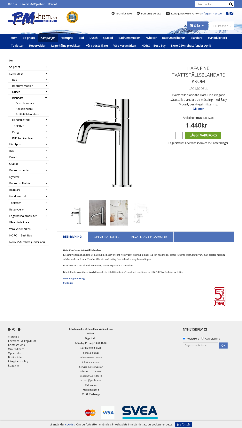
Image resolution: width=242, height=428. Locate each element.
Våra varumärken (124, 45)
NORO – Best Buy (153, 45)
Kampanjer (47, 38)
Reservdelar (37, 45)
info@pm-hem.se (211, 13)
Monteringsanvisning (74, 278)
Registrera (192, 338)
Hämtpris (66, 38)
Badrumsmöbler (129, 38)
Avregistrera (212, 338)
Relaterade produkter (149, 236)
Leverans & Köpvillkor (32, 4)
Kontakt (52, 4)
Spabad (108, 38)
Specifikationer (106, 236)
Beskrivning (72, 236)
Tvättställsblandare (27, 114)
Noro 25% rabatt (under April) (191, 45)
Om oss (12, 4)
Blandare (196, 38)
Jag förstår (183, 424)
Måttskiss (68, 282)
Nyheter (151, 38)
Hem (14, 38)
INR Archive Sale (22, 138)
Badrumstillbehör (173, 38)
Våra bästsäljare (97, 45)
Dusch (93, 38)
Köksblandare (24, 109)
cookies (70, 424)
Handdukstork (217, 38)
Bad (81, 38)
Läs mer (198, 109)
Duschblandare (25, 103)
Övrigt (16, 132)
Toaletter (17, 45)
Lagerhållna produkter (66, 45)
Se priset (29, 38)
